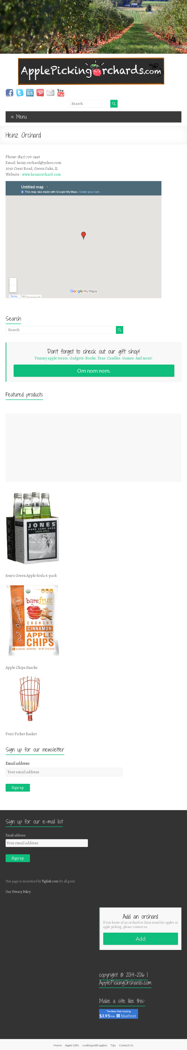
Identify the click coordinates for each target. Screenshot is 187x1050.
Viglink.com (50, 881)
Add (141, 938)
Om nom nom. (94, 370)
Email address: (18, 763)
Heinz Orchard (23, 135)
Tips (113, 1045)
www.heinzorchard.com (41, 174)
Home (58, 1045)
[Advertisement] (93, 448)
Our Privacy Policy (18, 891)
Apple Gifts (72, 1045)
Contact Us (126, 1045)
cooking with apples (94, 1045)
